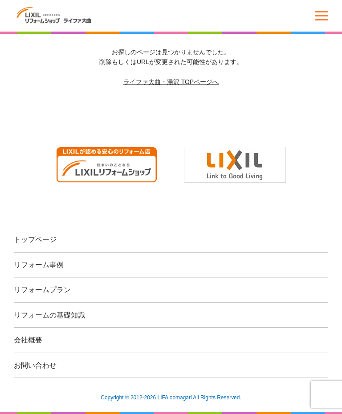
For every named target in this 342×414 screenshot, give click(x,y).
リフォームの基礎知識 (49, 315)
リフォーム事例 (39, 265)
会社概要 (28, 340)
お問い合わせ (35, 365)
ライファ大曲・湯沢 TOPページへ (171, 81)
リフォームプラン (42, 289)
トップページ (35, 239)
